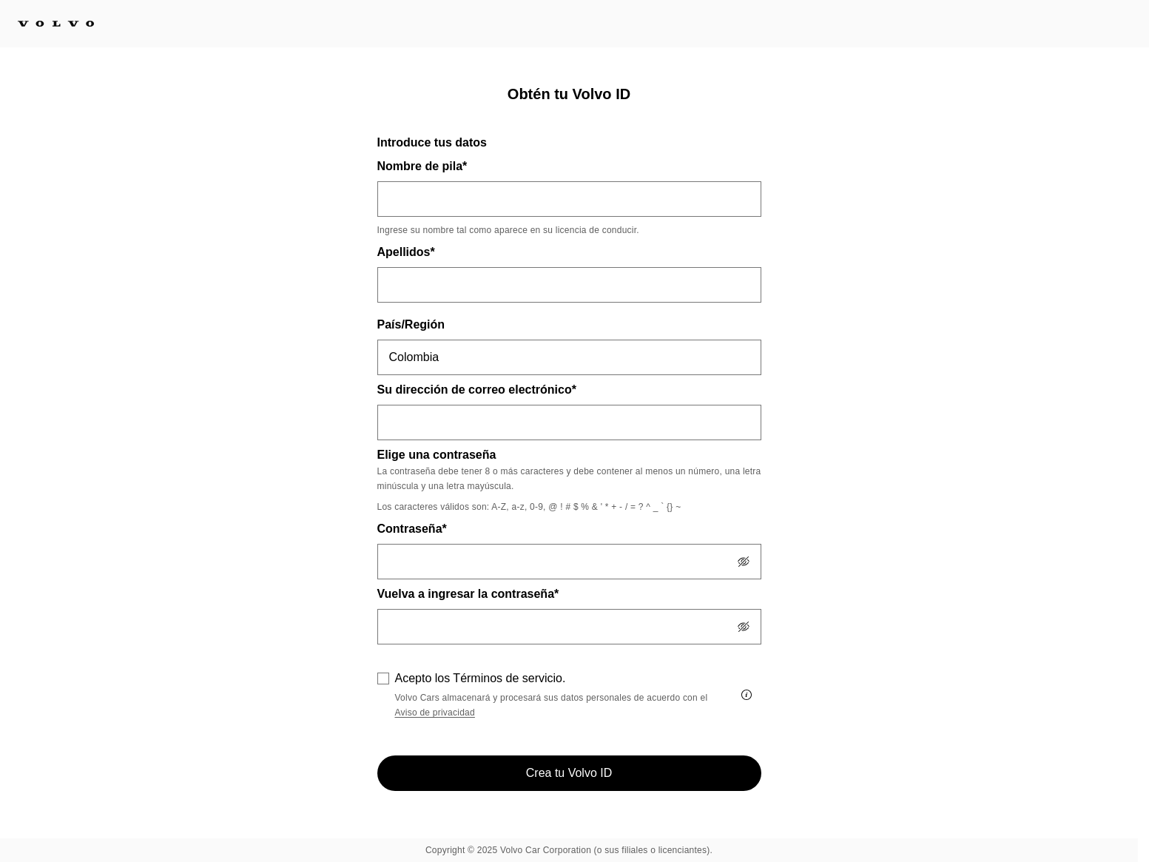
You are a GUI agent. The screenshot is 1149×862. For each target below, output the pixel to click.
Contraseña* (412, 528)
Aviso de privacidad (435, 712)
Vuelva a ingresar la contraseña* (468, 593)
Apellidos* (406, 252)
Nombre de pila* (422, 166)
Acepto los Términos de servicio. (480, 678)
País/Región (411, 324)
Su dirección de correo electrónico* (476, 389)
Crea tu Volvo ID (569, 773)
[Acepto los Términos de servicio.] (746, 695)
